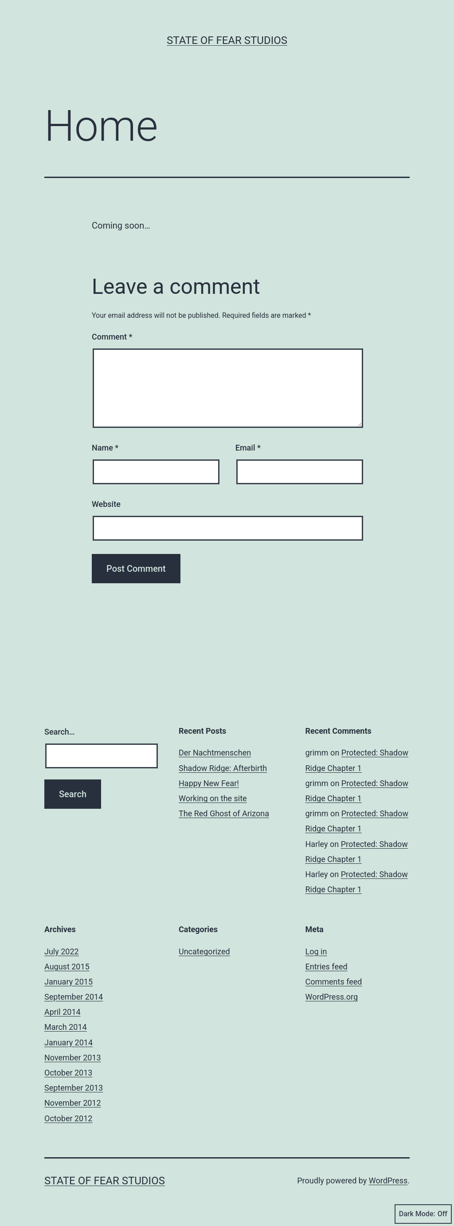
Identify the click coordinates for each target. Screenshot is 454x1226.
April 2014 (62, 1011)
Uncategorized (204, 951)
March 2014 (65, 1027)
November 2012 (72, 1102)
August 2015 (67, 966)
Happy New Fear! (209, 783)
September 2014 (73, 996)
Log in (316, 951)
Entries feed (326, 966)
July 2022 (61, 951)
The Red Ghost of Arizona (224, 813)
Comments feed (333, 981)
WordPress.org (331, 996)
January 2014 (68, 1042)
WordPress (388, 1180)
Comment (112, 336)
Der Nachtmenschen (215, 752)
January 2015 (68, 981)
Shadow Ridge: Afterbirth (223, 768)
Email (248, 447)
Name (105, 447)
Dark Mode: (423, 1214)
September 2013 (73, 1087)
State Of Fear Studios (227, 40)
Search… (59, 731)
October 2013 (68, 1072)
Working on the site (213, 798)
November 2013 (72, 1057)
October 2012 (68, 1118)
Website (106, 504)
